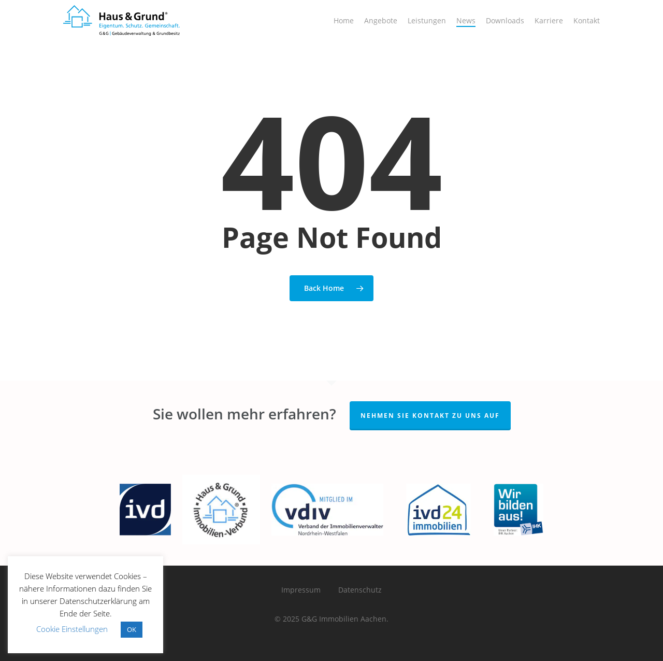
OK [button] (131, 629)
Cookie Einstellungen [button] (72, 629)
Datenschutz (360, 590)
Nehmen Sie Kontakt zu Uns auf (430, 415)
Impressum (301, 590)
